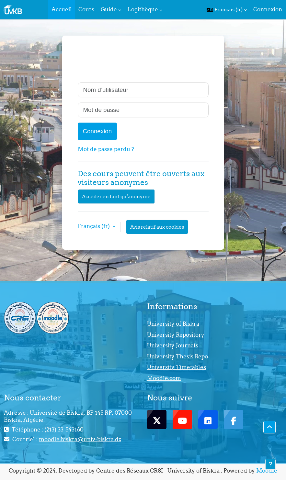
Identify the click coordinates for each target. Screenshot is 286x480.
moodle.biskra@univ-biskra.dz (80, 439)
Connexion (267, 9)
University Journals (172, 345)
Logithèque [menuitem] (143, 9)
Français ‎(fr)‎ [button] (94, 226)
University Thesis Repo (177, 356)
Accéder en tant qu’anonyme (116, 196)
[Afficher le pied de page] (270, 464)
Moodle (266, 470)
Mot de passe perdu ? (106, 149)
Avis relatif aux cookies (157, 227)
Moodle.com (164, 378)
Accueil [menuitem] (61, 9)
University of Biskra (173, 323)
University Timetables (176, 367)
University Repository (175, 334)
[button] (227, 9)
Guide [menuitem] (109, 9)
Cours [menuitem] (86, 9)
